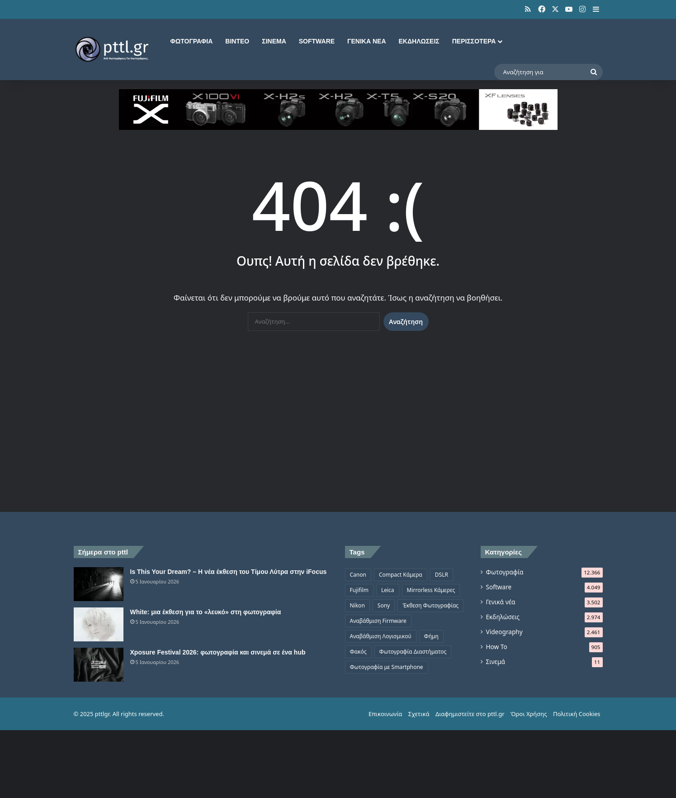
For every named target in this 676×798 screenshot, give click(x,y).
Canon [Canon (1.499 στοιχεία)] (358, 574)
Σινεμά (274, 41)
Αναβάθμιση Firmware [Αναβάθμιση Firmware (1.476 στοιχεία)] (378, 621)
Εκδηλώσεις (419, 41)
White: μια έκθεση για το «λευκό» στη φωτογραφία (205, 612)
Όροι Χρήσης (529, 714)
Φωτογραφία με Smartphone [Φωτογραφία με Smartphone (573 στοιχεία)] (386, 667)
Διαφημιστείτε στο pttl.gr (470, 714)
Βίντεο (237, 41)
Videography (504, 631)
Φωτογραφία (191, 41)
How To (496, 646)
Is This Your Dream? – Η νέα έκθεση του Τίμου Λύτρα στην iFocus (228, 571)
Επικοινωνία (385, 714)
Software (317, 41)
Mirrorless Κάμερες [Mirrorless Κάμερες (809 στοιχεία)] (431, 590)
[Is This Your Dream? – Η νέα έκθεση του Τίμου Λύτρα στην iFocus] (98, 584)
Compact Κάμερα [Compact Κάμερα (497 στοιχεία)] (400, 574)
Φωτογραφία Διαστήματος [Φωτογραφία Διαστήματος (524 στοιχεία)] (413, 651)
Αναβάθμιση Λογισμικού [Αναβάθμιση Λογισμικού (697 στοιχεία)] (380, 636)
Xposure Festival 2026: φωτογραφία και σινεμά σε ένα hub (218, 652)
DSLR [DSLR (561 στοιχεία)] (441, 574)
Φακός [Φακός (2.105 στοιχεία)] (358, 651)
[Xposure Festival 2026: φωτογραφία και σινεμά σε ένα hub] (98, 665)
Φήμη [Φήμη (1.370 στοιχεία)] (431, 636)
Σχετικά (419, 714)
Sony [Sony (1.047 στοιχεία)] (384, 605)
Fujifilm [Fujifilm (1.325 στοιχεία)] (359, 590)
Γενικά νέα (366, 41)
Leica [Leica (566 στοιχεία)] (387, 590)
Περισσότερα (474, 41)
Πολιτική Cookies (576, 714)
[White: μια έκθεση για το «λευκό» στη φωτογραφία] (98, 624)
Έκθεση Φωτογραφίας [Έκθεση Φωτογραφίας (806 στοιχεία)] (430, 605)
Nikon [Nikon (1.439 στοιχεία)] (357, 605)
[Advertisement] (338, 426)
